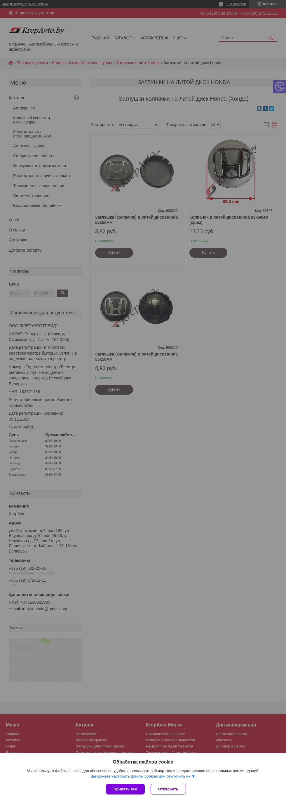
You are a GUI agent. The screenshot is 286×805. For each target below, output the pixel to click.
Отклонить (168, 789)
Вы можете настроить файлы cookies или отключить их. (140, 776)
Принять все (125, 789)
